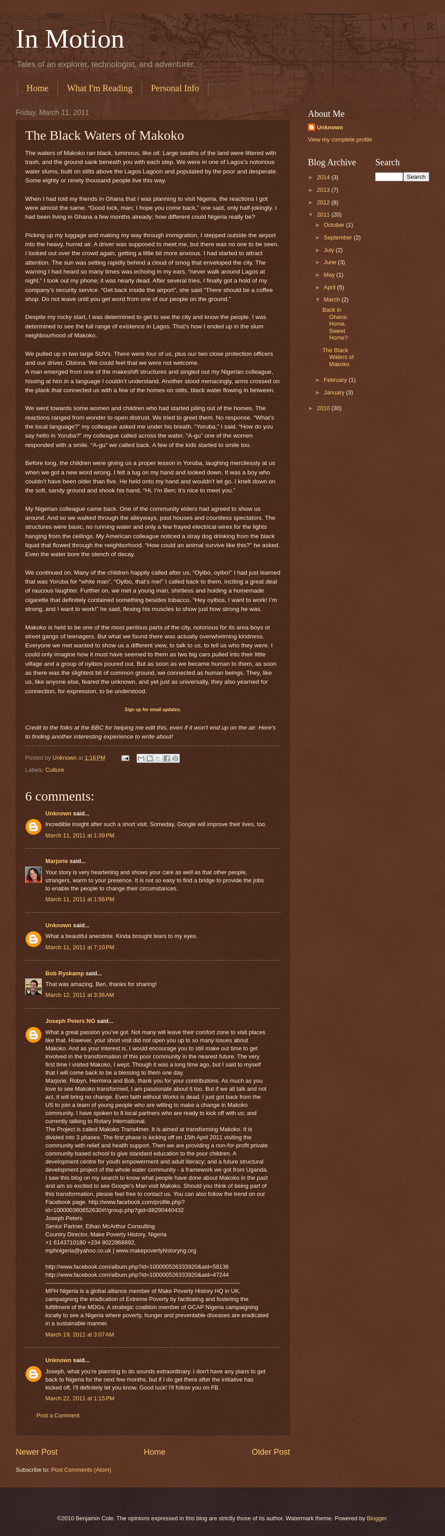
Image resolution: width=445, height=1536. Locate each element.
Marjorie (56, 861)
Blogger (377, 1518)
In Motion (70, 38)
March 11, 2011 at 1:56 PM (80, 899)
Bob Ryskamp (64, 973)
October (335, 224)
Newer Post (37, 1451)
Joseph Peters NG (70, 1021)
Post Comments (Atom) (81, 1469)
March (332, 299)
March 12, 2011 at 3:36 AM (79, 995)
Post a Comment (58, 1415)
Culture (54, 769)
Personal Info (175, 88)
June (331, 262)
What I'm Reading (100, 88)
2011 (324, 214)
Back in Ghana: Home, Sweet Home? (335, 323)
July (329, 250)
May (330, 274)
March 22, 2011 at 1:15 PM (80, 1398)
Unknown (58, 813)
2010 (324, 408)
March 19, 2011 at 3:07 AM (79, 1334)
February (336, 379)
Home (38, 88)
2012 (324, 202)
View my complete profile (340, 139)
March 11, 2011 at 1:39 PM (80, 835)
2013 (324, 189)
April (330, 287)
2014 (324, 177)
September (339, 237)
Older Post (271, 1451)
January (335, 392)
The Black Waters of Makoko (338, 357)
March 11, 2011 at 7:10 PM (80, 947)
